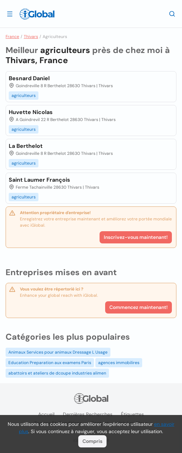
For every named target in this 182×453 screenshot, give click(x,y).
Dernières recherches (87, 414)
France (12, 36)
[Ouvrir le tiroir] (10, 14)
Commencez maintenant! (138, 307)
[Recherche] (172, 14)
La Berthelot (26, 146)
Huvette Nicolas (31, 112)
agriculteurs (24, 95)
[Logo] (37, 14)
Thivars (31, 36)
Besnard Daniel (29, 78)
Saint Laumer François (39, 179)
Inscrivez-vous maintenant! (136, 237)
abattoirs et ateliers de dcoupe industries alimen (57, 373)
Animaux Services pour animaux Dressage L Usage (58, 352)
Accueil (46, 414)
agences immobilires (118, 362)
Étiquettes (132, 414)
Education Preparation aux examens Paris (49, 362)
